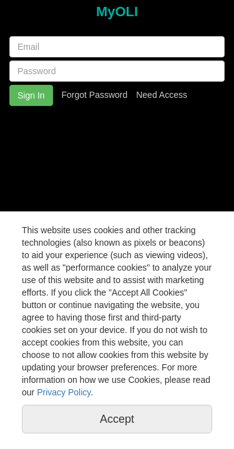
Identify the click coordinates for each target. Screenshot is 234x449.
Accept (117, 419)
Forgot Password (94, 95)
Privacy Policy (63, 392)
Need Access (161, 95)
